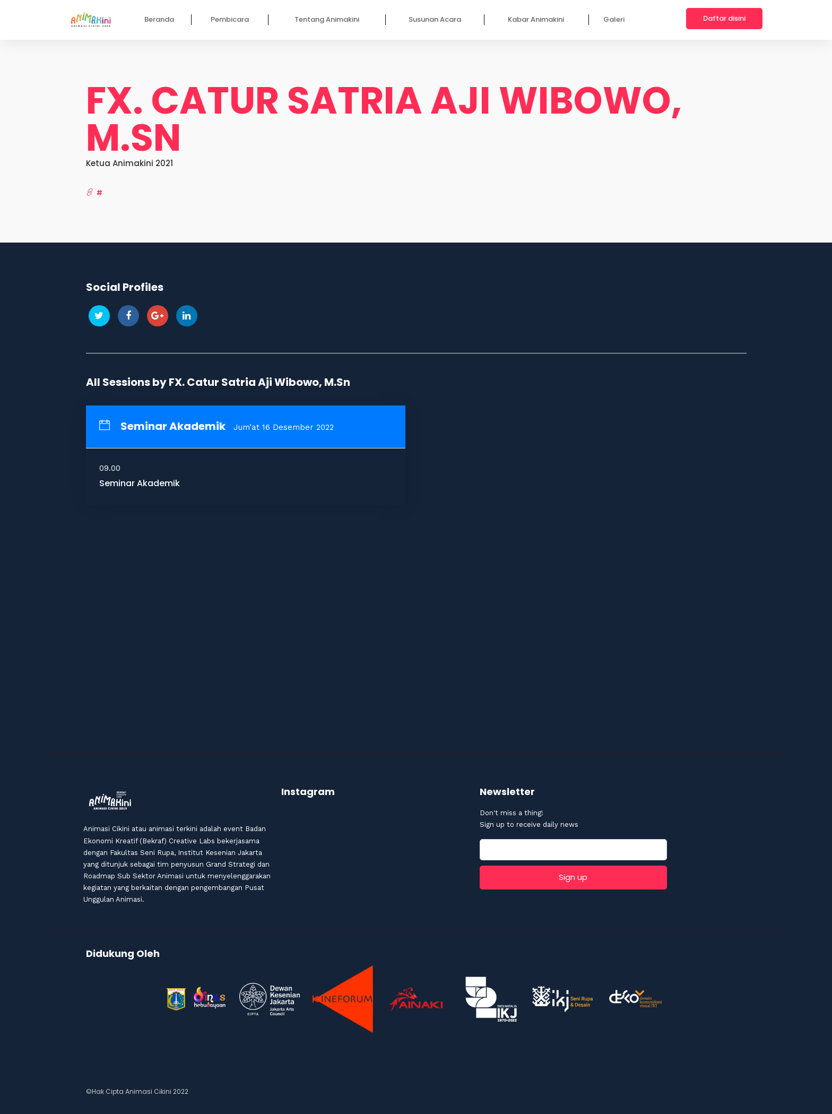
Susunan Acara (435, 19)
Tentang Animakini (326, 19)
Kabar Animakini (536, 19)
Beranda (159, 19)
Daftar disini (724, 18)
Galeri (614, 19)
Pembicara (230, 19)
